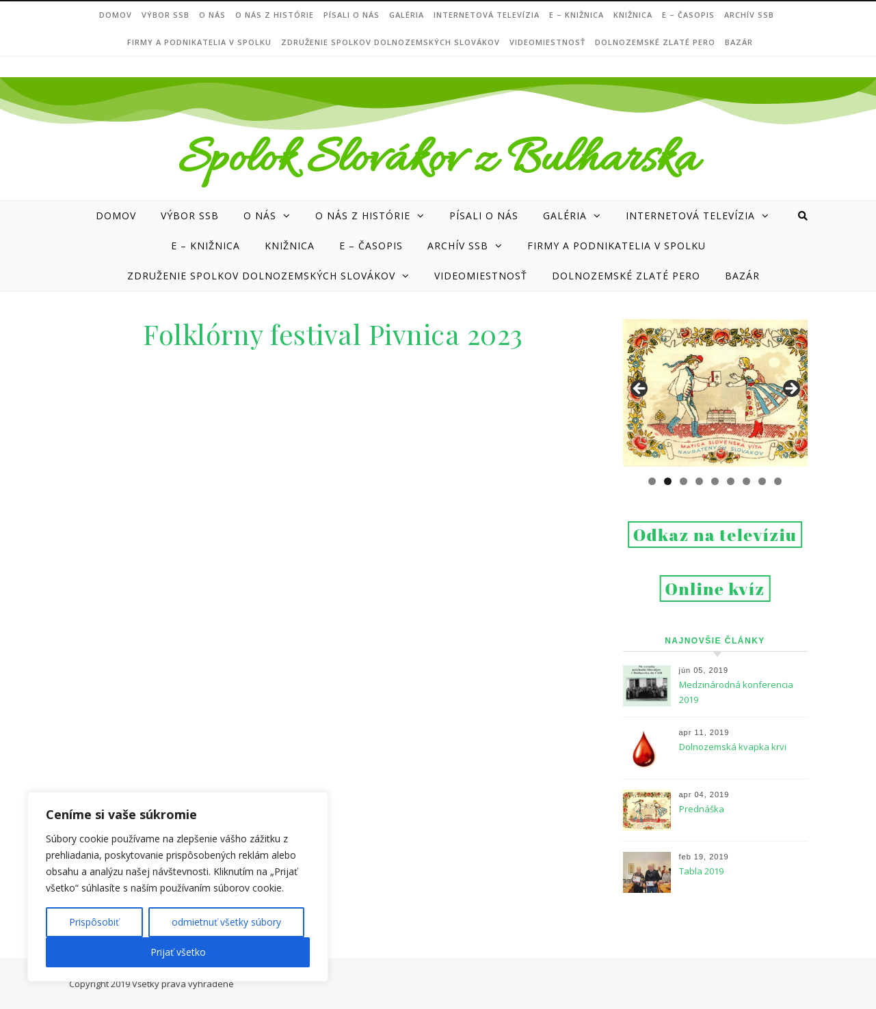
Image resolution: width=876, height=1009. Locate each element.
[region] (177, 887)
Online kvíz (715, 588)
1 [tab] (652, 481)
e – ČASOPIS (688, 15)
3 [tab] (683, 481)
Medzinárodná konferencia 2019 (736, 692)
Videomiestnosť (547, 42)
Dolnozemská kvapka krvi (732, 747)
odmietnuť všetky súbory (226, 921)
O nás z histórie (274, 15)
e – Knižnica (576, 15)
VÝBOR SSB (165, 15)
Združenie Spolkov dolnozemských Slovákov (390, 42)
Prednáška (701, 809)
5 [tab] (715, 481)
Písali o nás (351, 15)
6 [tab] (730, 481)
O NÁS (212, 15)
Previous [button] (640, 389)
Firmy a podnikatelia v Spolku (199, 42)
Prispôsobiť (94, 921)
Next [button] (790, 389)
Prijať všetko (178, 951)
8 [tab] (762, 481)
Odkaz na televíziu (715, 534)
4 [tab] (699, 481)
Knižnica (632, 15)
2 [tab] (668, 481)
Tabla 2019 (701, 871)
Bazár (739, 42)
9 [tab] (778, 481)
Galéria (406, 15)
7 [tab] (746, 481)
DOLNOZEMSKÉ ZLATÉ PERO (655, 42)
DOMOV (115, 15)
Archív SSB (749, 15)
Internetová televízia (487, 15)
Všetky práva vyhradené (183, 984)
